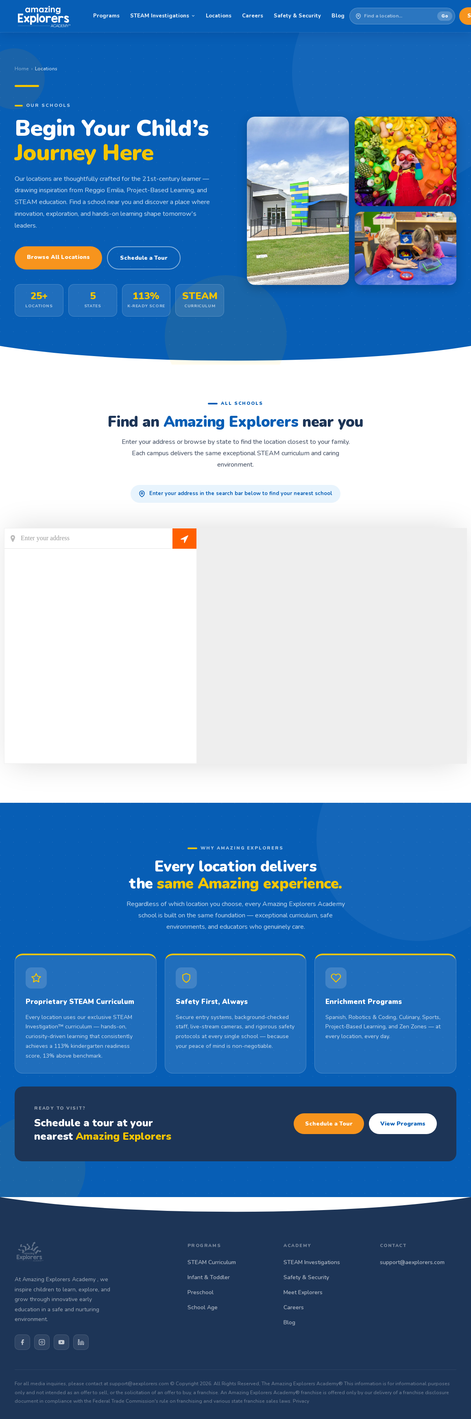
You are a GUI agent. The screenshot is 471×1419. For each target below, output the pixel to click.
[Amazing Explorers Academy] (44, 16)
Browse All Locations (58, 257)
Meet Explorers (303, 1292)
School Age (203, 1307)
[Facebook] (22, 1342)
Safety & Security (297, 16)
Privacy (301, 1401)
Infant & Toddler (209, 1277)
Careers (252, 16)
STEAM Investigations (162, 16)
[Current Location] (100, 538)
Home (22, 68)
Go (444, 16)
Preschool (201, 1292)
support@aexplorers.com (412, 1262)
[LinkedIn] (81, 1342)
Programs (106, 16)
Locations (218, 16)
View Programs (402, 1124)
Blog (338, 16)
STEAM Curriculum (212, 1262)
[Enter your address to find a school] (400, 16)
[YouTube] (61, 1342)
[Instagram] (42, 1342)
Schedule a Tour (144, 258)
